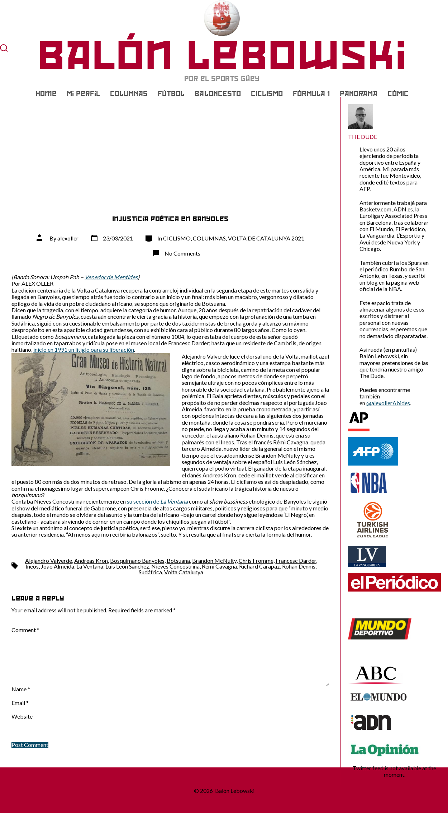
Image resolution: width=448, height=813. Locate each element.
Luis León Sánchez (127, 566)
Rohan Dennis (298, 566)
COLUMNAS (129, 93)
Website (22, 716)
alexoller (67, 238)
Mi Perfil (83, 93)
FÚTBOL (171, 93)
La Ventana (89, 566)
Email (20, 703)
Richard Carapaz (259, 566)
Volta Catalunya (183, 572)
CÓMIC (398, 93)
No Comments (182, 253)
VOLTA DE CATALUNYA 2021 (266, 238)
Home (46, 93)
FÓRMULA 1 (311, 93)
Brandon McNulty (214, 560)
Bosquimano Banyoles (137, 560)
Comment (25, 630)
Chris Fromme (256, 560)
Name (20, 689)
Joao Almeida (57, 566)
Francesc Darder (296, 560)
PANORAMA (358, 93)
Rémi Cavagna (219, 566)
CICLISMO (267, 93)
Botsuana (178, 560)
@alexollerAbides (388, 403)
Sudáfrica (150, 572)
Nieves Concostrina (175, 566)
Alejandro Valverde (48, 560)
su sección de (157, 501)
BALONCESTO (218, 93)
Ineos (32, 566)
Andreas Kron (91, 560)
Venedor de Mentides (111, 277)
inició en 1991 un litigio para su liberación (83, 349)
